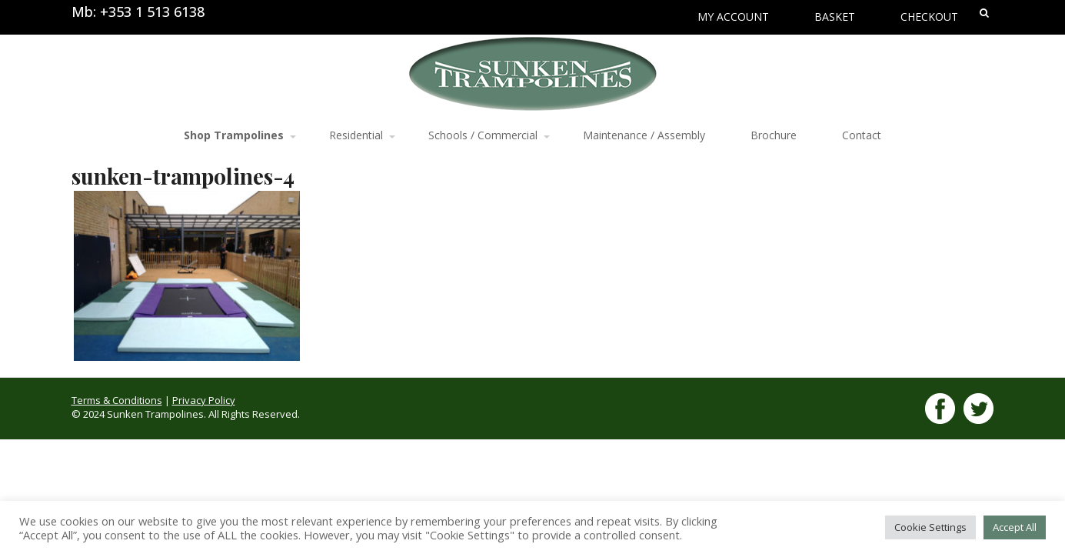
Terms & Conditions (117, 400)
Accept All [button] (1015, 527)
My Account (733, 16)
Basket (834, 16)
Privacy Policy (203, 400)
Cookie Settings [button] (930, 527)
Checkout (929, 16)
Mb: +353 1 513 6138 (138, 11)
